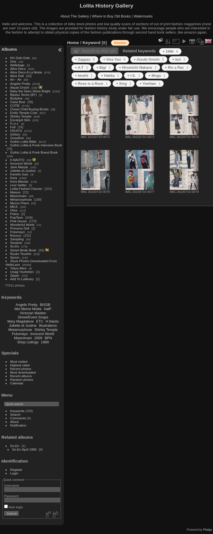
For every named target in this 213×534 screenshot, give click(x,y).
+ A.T (81, 67)
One (13, 61)
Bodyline (16, 98)
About (14, 421)
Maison (15, 192)
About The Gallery (74, 16)
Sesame (16, 242)
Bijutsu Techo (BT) (23, 94)
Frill (13, 127)
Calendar (17, 383)
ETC (39, 321)
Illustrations (48, 325)
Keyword (92, 42)
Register (16, 469)
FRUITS (16, 130)
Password (11, 496)
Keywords (17, 411)
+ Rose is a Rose (91, 83)
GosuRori (17, 138)
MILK (14, 206)
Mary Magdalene (20, 321)
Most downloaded (23, 372)
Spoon (15, 257)
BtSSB (45, 305)
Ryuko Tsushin (20, 253)
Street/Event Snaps (33, 317)
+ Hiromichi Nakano (138, 67)
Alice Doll (17, 76)
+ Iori (178, 59)
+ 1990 (170, 51)
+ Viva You (114, 59)
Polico (14, 214)
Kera (13, 178)
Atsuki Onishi (19, 87)
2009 (38, 338)
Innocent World (21, 163)
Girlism (15, 134)
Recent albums (21, 376)
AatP (48, 309)
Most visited (18, 361)
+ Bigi (103, 67)
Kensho (120, 43)
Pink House (18, 221)
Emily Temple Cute (23, 112)
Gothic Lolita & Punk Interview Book (36, 145)
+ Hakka (110, 75)
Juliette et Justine (23, 325)
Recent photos (20, 369)
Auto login (13, 507)
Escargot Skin (20, 120)
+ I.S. (133, 75)
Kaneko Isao (19, 174)
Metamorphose (21, 199)
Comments (18, 418)
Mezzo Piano (19, 203)
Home (73, 42)
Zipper (14, 275)
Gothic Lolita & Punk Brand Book (34, 152)
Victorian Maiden (33, 313)
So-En (14, 246)
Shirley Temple (21, 116)
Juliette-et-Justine (23, 170)
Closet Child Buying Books (29, 109)
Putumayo (17, 232)
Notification (18, 425)
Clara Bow (17, 102)
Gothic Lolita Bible (23, 141)
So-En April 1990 (24, 449)
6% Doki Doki (20, 58)
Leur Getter (18, 185)
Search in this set (98, 50)
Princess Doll (19, 228)
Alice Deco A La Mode (26, 72)
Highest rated (20, 365)
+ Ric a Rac (177, 67)
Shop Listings (28, 342)
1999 (45, 342)
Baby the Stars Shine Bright (30, 91)
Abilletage (17, 65)
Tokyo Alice (18, 268)
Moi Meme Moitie (27, 309)
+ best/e (84, 75)
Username (11, 485)
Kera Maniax (19, 181)
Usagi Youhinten (22, 272)
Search (15, 414)
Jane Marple (19, 167)
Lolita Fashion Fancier (26, 188)
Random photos (21, 379)
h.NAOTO (17, 160)
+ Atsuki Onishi (149, 59)
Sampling (17, 239)
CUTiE (15, 105)
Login (14, 473)
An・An (16, 79)
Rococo (15, 235)
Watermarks (143, 16)
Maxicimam (18, 196)
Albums (9, 49)
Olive (14, 210)
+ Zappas (85, 59)
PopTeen (16, 217)
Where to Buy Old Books (111, 16)
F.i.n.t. (14, 123)
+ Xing (123, 83)
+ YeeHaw (150, 83)
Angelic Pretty (20, 83)
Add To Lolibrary (22, 279)
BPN (48, 338)
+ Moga (156, 75)
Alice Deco (18, 68)
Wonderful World (22, 224)
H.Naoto (52, 321)
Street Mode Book (23, 250)
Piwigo (207, 529)
